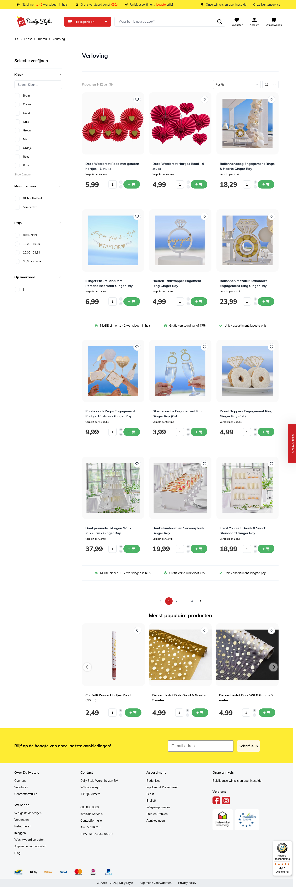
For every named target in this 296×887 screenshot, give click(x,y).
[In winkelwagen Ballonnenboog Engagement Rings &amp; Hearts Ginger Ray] (266, 184)
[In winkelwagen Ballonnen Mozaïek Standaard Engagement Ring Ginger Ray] (266, 301)
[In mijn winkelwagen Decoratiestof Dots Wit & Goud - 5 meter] (267, 712)
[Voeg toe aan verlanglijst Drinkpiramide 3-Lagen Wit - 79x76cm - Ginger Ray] (137, 464)
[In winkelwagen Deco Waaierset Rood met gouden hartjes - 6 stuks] (131, 184)
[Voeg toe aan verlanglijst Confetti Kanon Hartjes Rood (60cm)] (137, 630)
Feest (28, 39)
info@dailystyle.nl (91, 814)
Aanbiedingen (155, 820)
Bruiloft (151, 800)
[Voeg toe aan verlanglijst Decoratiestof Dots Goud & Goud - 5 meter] (204, 630)
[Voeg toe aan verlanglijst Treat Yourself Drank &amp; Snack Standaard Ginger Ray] (271, 464)
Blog (17, 853)
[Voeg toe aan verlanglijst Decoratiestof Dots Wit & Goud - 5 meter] (271, 630)
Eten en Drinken (157, 814)
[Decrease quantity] (121, 187)
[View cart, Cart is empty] (274, 22)
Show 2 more (22, 174)
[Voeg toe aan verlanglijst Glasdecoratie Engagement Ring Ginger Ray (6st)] (204, 347)
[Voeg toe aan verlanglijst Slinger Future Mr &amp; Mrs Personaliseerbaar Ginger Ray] (137, 216)
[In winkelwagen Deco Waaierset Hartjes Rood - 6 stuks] (199, 184)
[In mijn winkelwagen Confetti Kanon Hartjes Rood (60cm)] (133, 712)
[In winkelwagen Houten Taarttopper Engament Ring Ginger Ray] (199, 301)
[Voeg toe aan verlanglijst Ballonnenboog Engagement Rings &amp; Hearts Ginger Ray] (271, 99)
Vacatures (21, 787)
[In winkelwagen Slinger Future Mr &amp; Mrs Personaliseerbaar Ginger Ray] (131, 301)
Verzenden (21, 820)
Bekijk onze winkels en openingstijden (237, 781)
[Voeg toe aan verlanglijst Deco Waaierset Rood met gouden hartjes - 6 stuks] (137, 99)
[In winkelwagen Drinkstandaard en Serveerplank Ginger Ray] (199, 549)
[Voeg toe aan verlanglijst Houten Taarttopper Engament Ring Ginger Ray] (204, 216)
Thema (42, 39)
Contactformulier (25, 794)
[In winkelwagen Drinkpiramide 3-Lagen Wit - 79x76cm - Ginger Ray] (131, 549)
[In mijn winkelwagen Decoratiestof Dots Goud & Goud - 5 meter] (200, 712)
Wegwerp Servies (158, 807)
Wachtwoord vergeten (29, 840)
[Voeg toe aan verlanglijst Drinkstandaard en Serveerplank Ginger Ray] (204, 464)
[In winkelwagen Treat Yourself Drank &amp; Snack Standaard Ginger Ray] (266, 549)
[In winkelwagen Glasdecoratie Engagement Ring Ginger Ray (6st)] (199, 432)
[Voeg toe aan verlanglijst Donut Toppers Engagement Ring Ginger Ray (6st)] (271, 347)
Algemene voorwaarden (30, 846)
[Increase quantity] (121, 182)
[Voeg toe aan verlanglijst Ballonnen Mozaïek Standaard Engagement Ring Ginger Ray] (271, 216)
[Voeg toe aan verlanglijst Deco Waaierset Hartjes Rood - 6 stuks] (204, 99)
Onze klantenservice (266, 4)
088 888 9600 (89, 807)
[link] (160, 601)
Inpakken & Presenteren (162, 787)
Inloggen (20, 833)
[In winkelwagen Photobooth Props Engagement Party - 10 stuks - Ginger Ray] (131, 432)
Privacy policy (187, 883)
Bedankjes (153, 781)
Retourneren (22, 826)
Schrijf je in (248, 746)
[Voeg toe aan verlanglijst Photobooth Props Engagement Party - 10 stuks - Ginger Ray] (137, 347)
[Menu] (289, 842)
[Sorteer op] (237, 84)
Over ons (20, 781)
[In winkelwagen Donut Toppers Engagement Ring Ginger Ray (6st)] (266, 432)
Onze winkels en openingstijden (227, 4)
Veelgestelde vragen (28, 813)
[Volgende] (200, 601)
